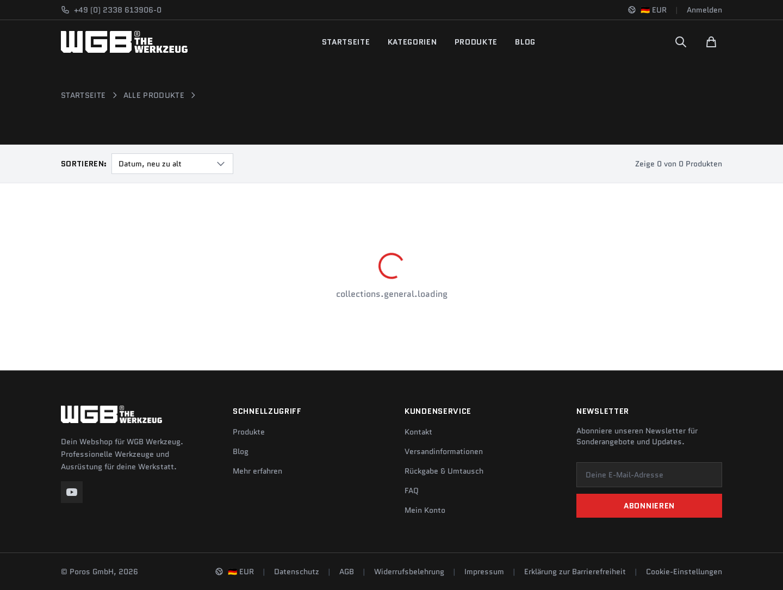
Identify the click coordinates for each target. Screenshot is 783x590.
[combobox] (172, 163)
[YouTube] (72, 492)
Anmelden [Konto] (704, 9)
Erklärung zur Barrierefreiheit (575, 571)
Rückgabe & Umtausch (444, 470)
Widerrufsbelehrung (409, 571)
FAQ (412, 490)
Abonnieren (649, 505)
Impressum (484, 571)
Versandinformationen (444, 451)
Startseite (346, 41)
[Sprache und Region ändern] (647, 9)
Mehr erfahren (257, 470)
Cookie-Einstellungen (684, 571)
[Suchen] (681, 42)
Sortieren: (84, 163)
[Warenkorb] (711, 42)
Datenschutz (296, 571)
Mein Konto (425, 510)
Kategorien (412, 41)
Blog (525, 41)
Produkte (476, 41)
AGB (346, 571)
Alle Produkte (154, 95)
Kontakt (418, 431)
